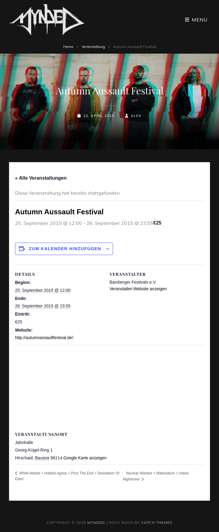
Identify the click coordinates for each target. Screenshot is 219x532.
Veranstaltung (93, 46)
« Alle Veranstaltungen (41, 178)
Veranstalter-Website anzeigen (138, 288)
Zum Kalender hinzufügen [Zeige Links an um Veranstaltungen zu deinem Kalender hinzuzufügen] (65, 248)
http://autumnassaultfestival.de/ (44, 337)
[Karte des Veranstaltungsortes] (109, 388)
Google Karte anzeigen (84, 457)
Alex (136, 115)
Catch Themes (156, 522)
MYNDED (96, 522)
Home (68, 46)
